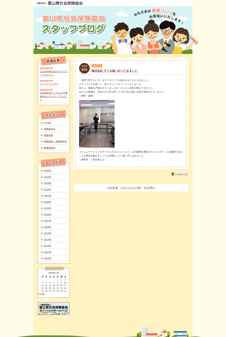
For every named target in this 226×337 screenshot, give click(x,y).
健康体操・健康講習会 (55, 141)
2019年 (47, 208)
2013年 (47, 245)
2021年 (47, 195)
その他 (47, 122)
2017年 (47, 220)
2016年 (47, 227)
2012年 (47, 252)
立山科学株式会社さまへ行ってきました (53, 73)
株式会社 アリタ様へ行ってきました (115, 70)
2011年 (47, 258)
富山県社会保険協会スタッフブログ (74, 24)
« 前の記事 (112, 187)
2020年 (47, 202)
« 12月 (41, 293)
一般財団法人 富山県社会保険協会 (59, 3)
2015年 (47, 233)
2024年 (47, 177)
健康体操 (48, 135)
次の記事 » (149, 187)
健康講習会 (49, 147)
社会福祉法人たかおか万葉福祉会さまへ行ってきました (53, 96)
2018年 (47, 214)
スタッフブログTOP (130, 187)
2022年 (47, 189)
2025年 (47, 170)
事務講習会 (49, 129)
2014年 (47, 239)
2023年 (47, 183)
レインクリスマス (49, 84)
